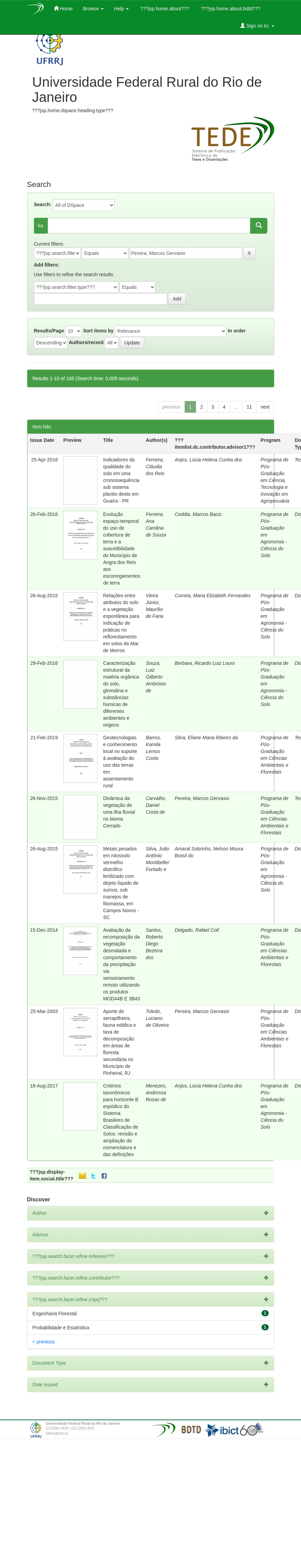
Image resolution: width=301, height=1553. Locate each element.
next (265, 407)
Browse (93, 8)
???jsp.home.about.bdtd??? (229, 8)
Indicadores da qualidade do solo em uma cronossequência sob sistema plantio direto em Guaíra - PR (121, 480)
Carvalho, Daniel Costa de (156, 805)
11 (249, 407)
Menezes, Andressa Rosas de (156, 1092)
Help (121, 8)
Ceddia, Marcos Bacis (198, 514)
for (41, 225)
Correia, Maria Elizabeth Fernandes (213, 595)
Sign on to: (257, 25)
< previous (44, 1341)
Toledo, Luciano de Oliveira (157, 1018)
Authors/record (86, 342)
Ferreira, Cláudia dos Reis (155, 466)
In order (237, 330)
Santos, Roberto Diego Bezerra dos (154, 943)
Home (63, 8)
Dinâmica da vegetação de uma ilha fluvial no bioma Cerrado (119, 812)
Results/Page (49, 330)
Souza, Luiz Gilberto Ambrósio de (156, 676)
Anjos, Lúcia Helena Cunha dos (208, 459)
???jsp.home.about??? (164, 8)
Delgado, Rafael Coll (197, 930)
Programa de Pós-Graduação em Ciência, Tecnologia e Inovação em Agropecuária (275, 480)
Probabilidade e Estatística (61, 1327)
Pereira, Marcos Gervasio (202, 798)
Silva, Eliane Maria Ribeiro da (206, 737)
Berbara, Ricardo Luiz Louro (205, 663)
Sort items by (98, 330)
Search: (42, 204)
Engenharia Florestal (55, 1313)
